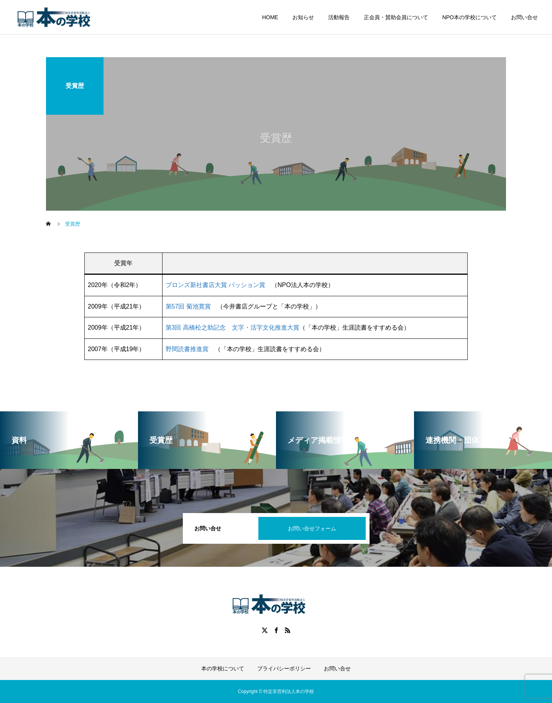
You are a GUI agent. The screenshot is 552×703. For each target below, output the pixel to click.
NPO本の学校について (469, 17)
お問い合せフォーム (312, 528)
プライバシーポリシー (284, 668)
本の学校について (222, 668)
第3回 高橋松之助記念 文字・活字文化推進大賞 (232, 327)
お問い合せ (524, 17)
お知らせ (303, 17)
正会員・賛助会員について (396, 17)
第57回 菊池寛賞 (188, 306)
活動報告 (339, 17)
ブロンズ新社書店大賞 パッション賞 (215, 285)
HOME (270, 17)
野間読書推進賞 (187, 349)
